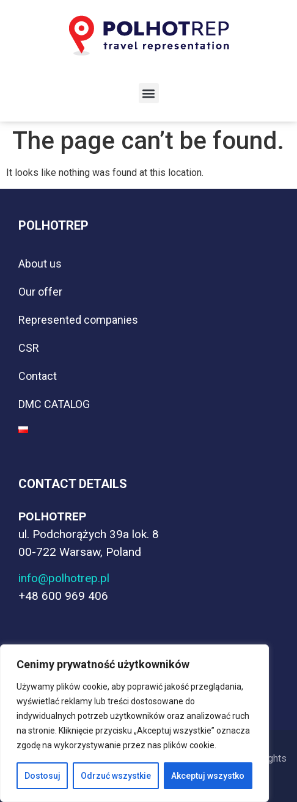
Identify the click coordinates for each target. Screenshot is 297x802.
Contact (37, 376)
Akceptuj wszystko (207, 776)
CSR (28, 347)
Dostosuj (42, 776)
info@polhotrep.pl (63, 578)
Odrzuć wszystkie (116, 776)
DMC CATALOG (54, 404)
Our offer (40, 291)
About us (40, 263)
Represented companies (78, 319)
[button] (149, 93)
